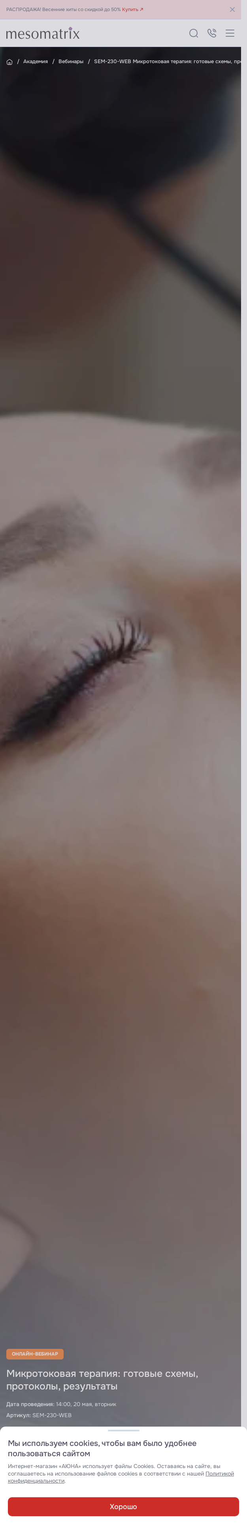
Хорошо (123, 1506)
